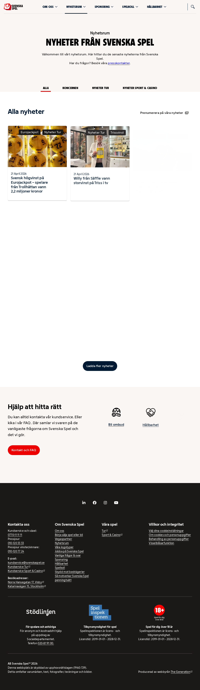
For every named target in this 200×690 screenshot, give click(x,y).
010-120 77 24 (16, 551)
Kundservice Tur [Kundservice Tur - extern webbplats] (18, 567)
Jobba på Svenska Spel (69, 551)
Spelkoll (130, 7)
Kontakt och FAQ (24, 450)
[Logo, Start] (13, 6)
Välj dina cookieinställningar (166, 531)
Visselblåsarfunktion (161, 543)
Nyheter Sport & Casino (140, 88)
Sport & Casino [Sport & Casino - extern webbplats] (111, 535)
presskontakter (119, 63)
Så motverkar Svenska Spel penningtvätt (72, 578)
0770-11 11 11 (15, 535)
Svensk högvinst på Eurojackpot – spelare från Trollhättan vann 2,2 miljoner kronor (29, 186)
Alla (46, 88)
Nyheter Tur (100, 88)
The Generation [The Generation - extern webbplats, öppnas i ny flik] (180, 672)
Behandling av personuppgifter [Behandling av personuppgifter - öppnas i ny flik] (169, 539)
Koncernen (70, 88)
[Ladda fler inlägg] (100, 366)
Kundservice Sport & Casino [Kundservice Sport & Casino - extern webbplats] (25, 571)
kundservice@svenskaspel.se (26, 562)
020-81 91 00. (46, 643)
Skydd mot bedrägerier (70, 572)
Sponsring (104, 7)
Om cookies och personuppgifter (170, 535)
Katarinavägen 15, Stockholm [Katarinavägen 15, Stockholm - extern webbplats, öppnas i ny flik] (26, 586)
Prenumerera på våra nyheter (164, 113)
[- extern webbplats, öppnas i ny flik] (84, 502)
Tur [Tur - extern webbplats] (104, 531)
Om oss (50, 7)
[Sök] (192, 6)
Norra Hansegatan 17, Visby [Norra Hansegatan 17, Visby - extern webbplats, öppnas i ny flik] (25, 582)
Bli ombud (116, 426)
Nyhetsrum (76, 7)
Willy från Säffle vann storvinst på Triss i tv (92, 184)
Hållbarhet (156, 7)
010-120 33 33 (16, 543)
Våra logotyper (64, 547)
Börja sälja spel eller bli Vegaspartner (69, 537)
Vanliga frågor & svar (68, 555)
